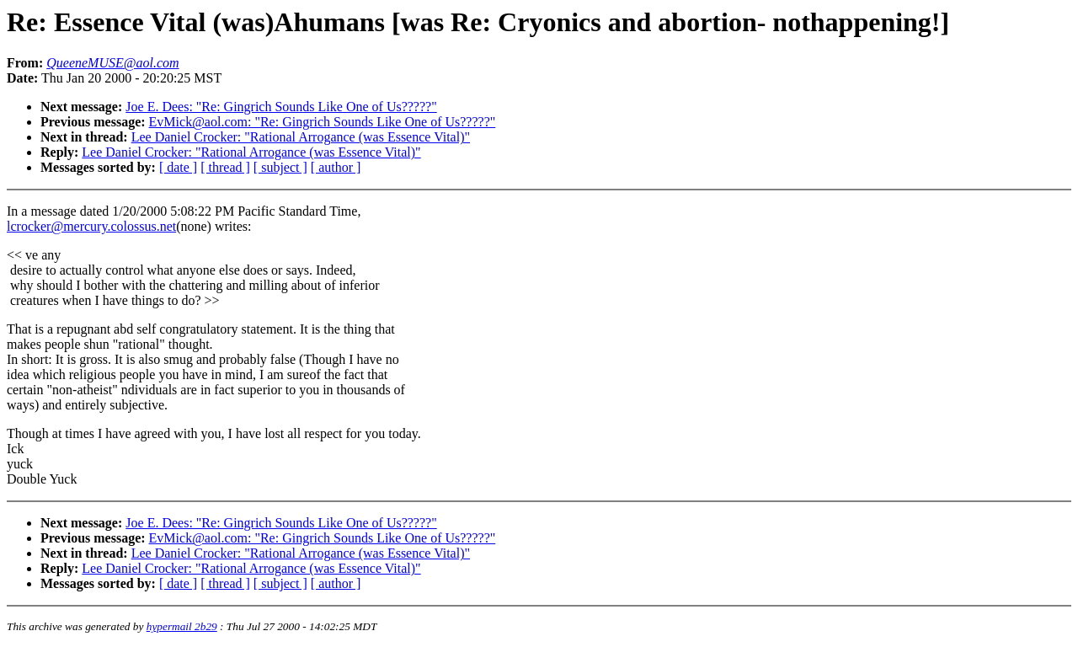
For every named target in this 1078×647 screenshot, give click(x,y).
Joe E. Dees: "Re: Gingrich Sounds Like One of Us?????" (280, 106)
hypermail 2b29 (182, 626)
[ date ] (178, 167)
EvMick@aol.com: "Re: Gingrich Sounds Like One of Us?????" (322, 122)
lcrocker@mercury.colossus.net (91, 226)
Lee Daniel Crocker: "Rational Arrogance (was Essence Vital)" (300, 137)
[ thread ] (225, 167)
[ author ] (336, 167)
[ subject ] (280, 167)
